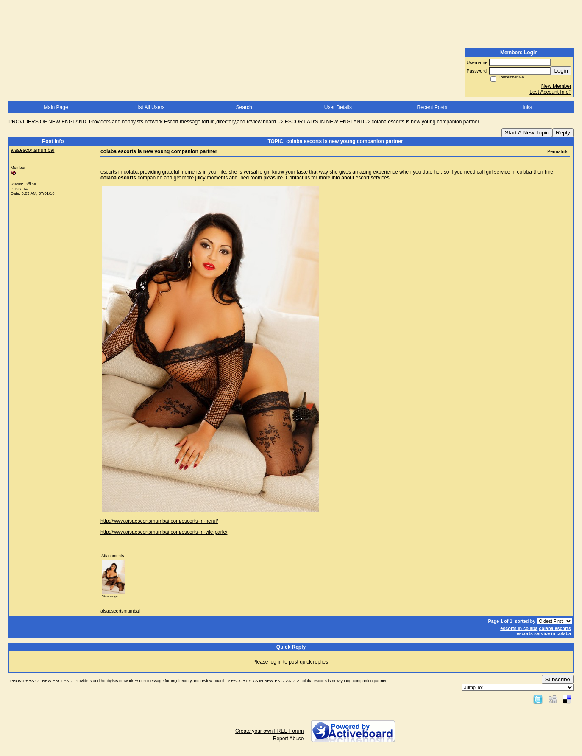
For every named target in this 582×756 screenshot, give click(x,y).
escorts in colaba (518, 628)
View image (110, 596)
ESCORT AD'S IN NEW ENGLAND (324, 122)
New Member (556, 86)
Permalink (557, 151)
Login (561, 70)
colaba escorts (555, 628)
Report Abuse (288, 739)
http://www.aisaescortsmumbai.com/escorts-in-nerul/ (159, 521)
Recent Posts (432, 107)
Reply (563, 132)
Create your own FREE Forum (269, 731)
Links (526, 107)
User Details (338, 107)
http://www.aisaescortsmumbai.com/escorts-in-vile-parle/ (163, 532)
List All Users (149, 107)
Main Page (56, 107)
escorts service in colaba (544, 633)
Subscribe (557, 679)
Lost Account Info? (550, 92)
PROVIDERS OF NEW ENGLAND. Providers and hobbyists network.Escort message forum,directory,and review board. (142, 122)
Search (244, 107)
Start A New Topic (527, 132)
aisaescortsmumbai (32, 150)
